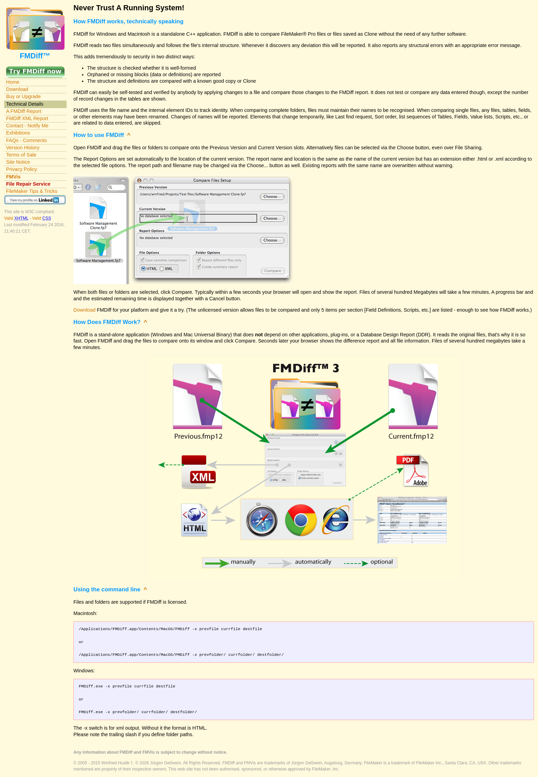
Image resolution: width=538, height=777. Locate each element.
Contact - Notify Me (27, 125)
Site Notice (18, 162)
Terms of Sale (21, 155)
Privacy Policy (21, 169)
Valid (17, 218)
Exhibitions (18, 133)
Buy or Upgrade (23, 96)
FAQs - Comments (26, 140)
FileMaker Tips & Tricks (31, 191)
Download (17, 89)
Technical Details (24, 104)
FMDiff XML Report (27, 118)
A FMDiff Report (23, 111)
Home (13, 82)
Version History (22, 147)
